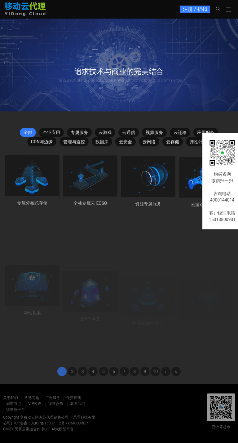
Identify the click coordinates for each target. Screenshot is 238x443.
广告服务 (52, 398)
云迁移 (180, 134)
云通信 (128, 134)
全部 (28, 134)
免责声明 (73, 398)
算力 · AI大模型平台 (58, 429)
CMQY (8, 429)
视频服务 (154, 134)
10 (155, 379)
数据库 (101, 143)
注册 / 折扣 (195, 9)
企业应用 (51, 134)
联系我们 (77, 404)
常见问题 (31, 398)
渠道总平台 (15, 409)
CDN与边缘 (42, 143)
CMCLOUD (77, 423)
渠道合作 (55, 404)
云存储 (172, 143)
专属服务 (79, 134)
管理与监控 (74, 143)
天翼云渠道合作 (28, 429)
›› (176, 379)
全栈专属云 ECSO (90, 206)
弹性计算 (198, 143)
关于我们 (10, 398)
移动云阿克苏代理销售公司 (46, 417)
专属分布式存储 (32, 204)
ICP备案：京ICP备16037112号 (39, 423)
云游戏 (105, 134)
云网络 (149, 143)
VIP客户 (34, 404)
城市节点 (13, 404)
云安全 (125, 143)
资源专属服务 (148, 207)
